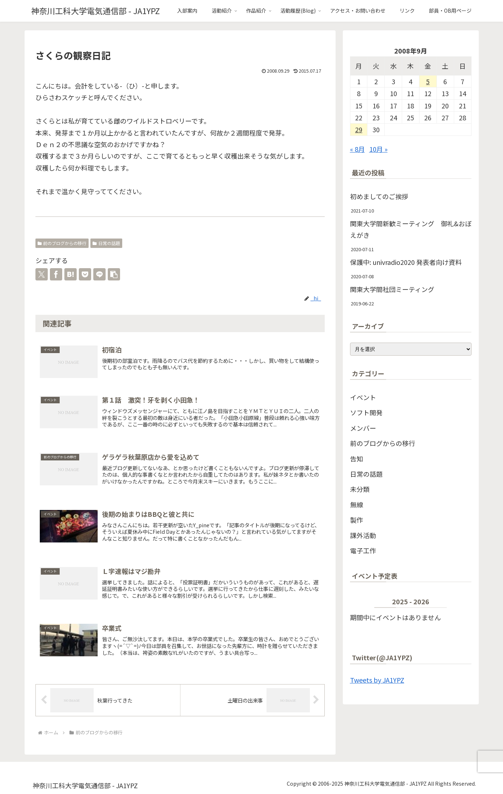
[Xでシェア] (41, 274)
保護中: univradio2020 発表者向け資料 (406, 262)
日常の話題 (106, 243)
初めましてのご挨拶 (379, 196)
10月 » (378, 149)
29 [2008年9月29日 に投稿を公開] (358, 129)
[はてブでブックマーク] (70, 274)
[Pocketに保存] (85, 274)
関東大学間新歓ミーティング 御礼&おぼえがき (411, 229)
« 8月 (357, 149)
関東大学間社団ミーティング (392, 289)
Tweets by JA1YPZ (377, 679)
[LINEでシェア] (99, 274)
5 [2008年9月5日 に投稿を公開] (428, 81)
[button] (114, 274)
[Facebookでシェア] (56, 274)
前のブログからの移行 (62, 243)
